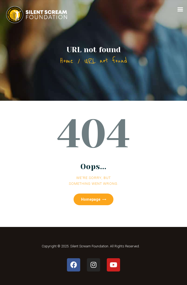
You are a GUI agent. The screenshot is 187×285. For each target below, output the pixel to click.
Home (66, 60)
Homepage (90, 199)
